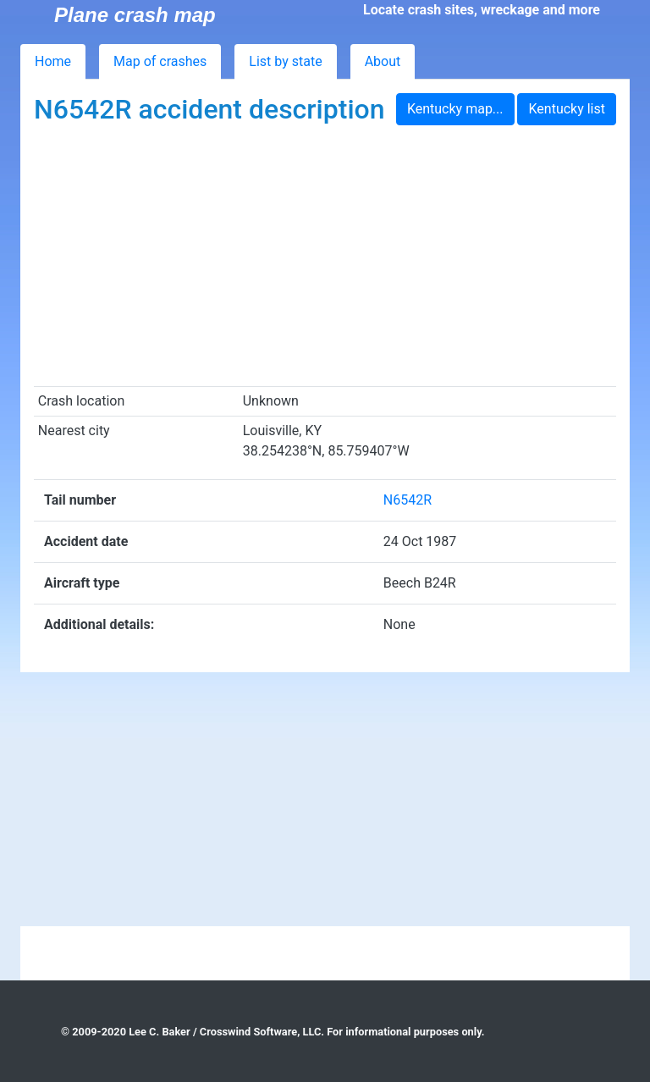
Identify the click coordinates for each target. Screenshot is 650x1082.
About (383, 61)
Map (160, 61)
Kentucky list (566, 109)
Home (53, 61)
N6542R (407, 500)
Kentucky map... (455, 109)
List (285, 61)
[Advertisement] (325, 259)
